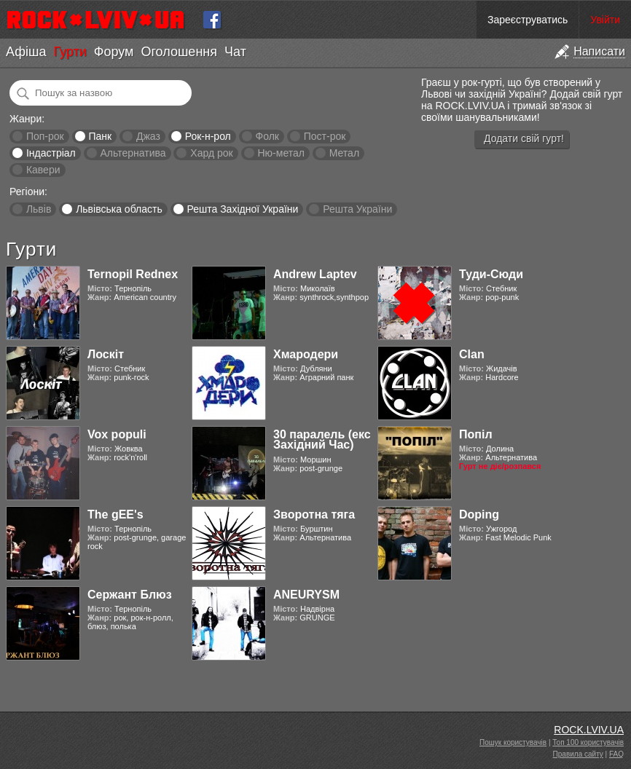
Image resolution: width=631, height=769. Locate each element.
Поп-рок (45, 136)
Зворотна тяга (314, 514)
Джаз (148, 136)
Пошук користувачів (512, 742)
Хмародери (305, 354)
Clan (472, 354)
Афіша (26, 51)
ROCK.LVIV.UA (589, 730)
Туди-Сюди (491, 274)
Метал (344, 153)
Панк (99, 136)
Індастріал (51, 153)
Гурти (69, 51)
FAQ (616, 754)
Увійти (605, 19)
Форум (114, 51)
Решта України (357, 209)
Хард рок (211, 153)
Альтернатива (133, 153)
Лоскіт (105, 354)
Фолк (267, 136)
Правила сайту (578, 754)
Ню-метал (280, 153)
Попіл (476, 434)
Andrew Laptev (315, 274)
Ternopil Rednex (132, 274)
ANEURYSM (306, 594)
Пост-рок (325, 136)
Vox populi (116, 434)
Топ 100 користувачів (588, 742)
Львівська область (119, 209)
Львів (38, 209)
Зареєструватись (527, 19)
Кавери (43, 170)
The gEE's (115, 514)
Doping (479, 514)
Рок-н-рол (208, 136)
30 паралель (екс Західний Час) (322, 439)
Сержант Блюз (129, 594)
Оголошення (179, 51)
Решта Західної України (242, 209)
